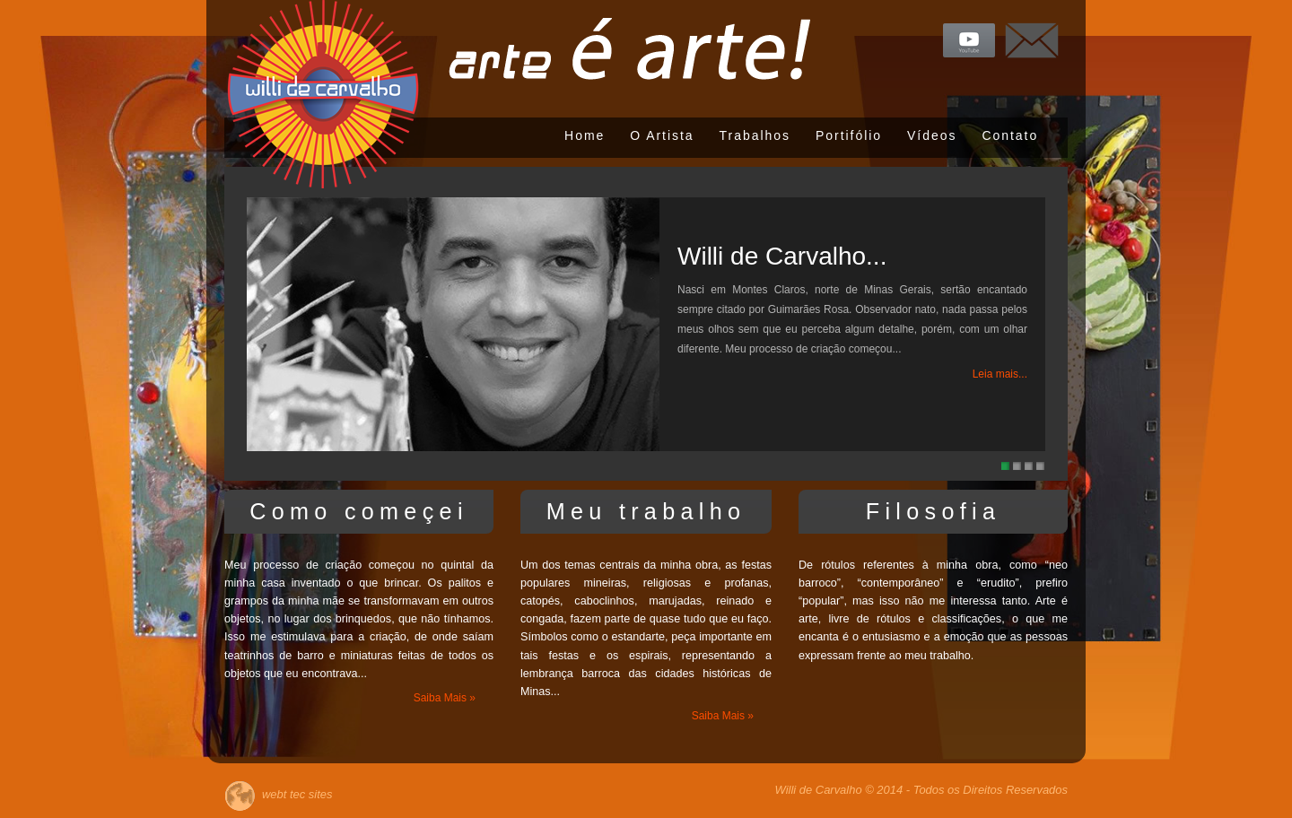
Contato (1010, 135)
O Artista (662, 135)
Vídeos (931, 135)
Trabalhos (755, 135)
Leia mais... (1000, 374)
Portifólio (849, 135)
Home (584, 135)
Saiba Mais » (445, 698)
